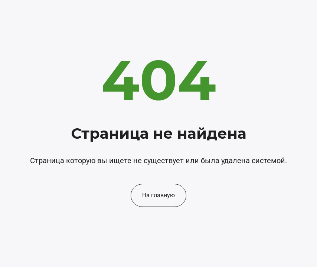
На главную (158, 195)
